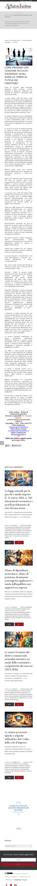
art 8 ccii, (9, 764)
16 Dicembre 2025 (15, 762)
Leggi (9, 542)
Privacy (24, 880)
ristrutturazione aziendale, (18, 771)
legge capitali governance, (12, 696)
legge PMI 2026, (20, 532)
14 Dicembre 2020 (15, 40)
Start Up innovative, (15, 536)
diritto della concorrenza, (21, 614)
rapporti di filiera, (10, 617)
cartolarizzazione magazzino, (13, 529)
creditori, (7, 767)
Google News (19, 440)
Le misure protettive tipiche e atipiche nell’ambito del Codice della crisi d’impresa (17, 737)
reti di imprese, (17, 534)
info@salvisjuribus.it (18, 434)
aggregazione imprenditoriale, (15, 527)
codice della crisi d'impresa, (20, 764)
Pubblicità (18, 880)
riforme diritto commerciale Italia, (19, 698)
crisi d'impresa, (14, 767)
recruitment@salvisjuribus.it (18, 431)
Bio (8, 445)
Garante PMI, (12, 532)
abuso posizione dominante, (19, 609)
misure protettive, (16, 769)
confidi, (24, 529)
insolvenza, (22, 767)
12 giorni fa (14, 525)
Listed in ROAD (13, 419)
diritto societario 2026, (11, 694)
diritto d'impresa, (17, 530)
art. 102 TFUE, (16, 610)
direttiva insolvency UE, (23, 692)
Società (11, 15)
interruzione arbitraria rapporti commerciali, (17, 616)
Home (6, 15)
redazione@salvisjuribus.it (18, 427)
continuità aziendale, (25, 765)
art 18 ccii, (26, 762)
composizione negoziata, (11, 765)
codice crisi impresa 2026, (14, 690)
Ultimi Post (17, 445)
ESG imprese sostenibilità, (25, 694)
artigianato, (27, 527)
